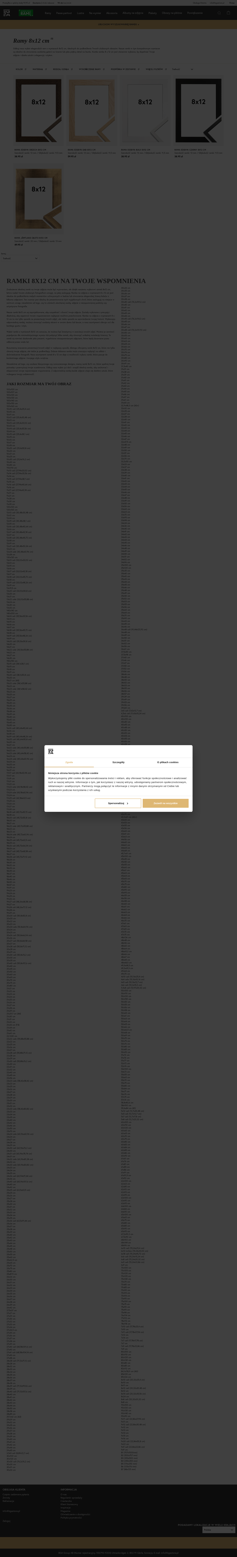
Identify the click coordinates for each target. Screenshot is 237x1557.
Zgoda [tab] (69, 762)
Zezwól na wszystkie (166, 803)
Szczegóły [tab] (118, 762)
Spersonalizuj (118, 803)
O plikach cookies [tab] (167, 762)
